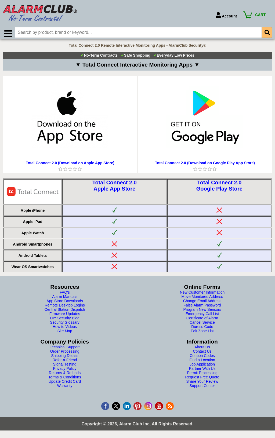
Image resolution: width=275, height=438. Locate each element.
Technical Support (64, 349)
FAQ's (65, 294)
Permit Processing (202, 375)
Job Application (202, 366)
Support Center (202, 388)
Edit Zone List (202, 333)
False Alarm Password (202, 307)
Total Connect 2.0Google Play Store (219, 188)
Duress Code (202, 329)
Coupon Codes (202, 358)
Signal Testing (65, 366)
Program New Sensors (202, 311)
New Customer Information (202, 294)
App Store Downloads (64, 303)
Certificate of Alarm (202, 320)
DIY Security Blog (64, 320)
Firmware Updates (64, 316)
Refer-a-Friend (64, 362)
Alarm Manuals (64, 299)
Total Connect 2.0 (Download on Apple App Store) (70, 165)
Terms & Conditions (64, 379)
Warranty (64, 388)
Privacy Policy (64, 370)
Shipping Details (64, 358)
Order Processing (64, 353)
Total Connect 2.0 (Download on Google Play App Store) (205, 165)
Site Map (64, 333)
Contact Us (202, 353)
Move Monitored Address (202, 299)
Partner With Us (202, 370)
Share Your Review (202, 383)
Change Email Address (202, 303)
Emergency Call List (202, 316)
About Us (202, 349)
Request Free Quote (202, 379)
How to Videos (65, 329)
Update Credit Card (65, 383)
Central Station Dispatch (65, 311)
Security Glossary (64, 324)
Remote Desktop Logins (65, 307)
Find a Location (202, 362)
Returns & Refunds (65, 375)
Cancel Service (202, 324)
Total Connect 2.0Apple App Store (114, 188)
